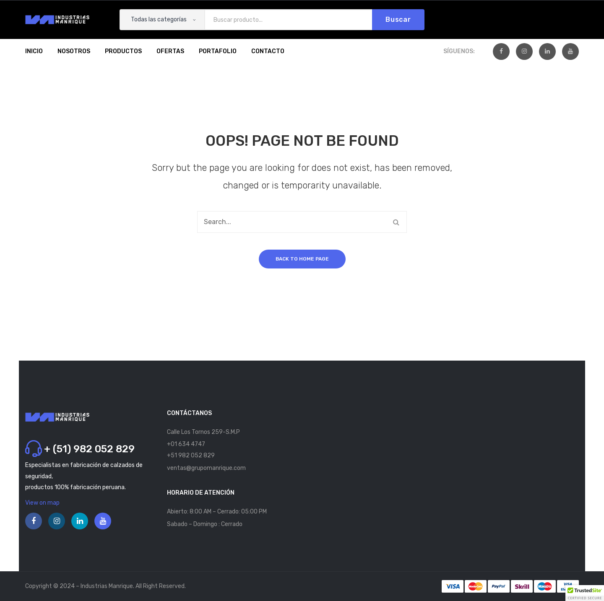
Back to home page (302, 259)
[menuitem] (34, 51)
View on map (42, 502)
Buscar (398, 19)
